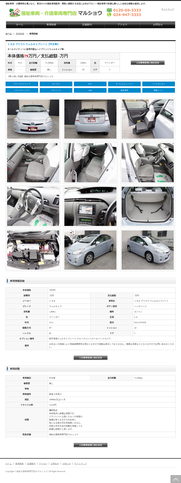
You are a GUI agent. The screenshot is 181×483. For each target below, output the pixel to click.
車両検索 (51, 24)
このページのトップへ (176, 479)
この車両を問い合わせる (147, 62)
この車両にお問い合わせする (90, 445)
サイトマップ (167, 9)
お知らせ (66, 463)
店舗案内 (87, 24)
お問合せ (158, 24)
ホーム (19, 24)
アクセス (122, 24)
